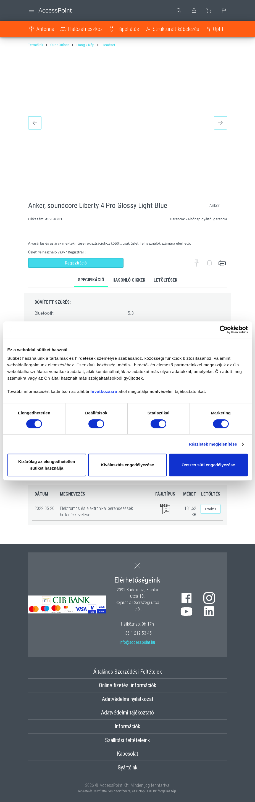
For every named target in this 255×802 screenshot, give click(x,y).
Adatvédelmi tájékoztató (127, 712)
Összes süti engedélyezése (208, 464)
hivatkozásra (103, 391)
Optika (220, 29)
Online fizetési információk (127, 685)
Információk (127, 726)
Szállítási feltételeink (127, 740)
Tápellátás (128, 29)
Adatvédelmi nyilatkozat (127, 699)
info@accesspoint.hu (137, 642)
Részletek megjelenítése (213, 444)
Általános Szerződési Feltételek (127, 671)
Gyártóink (128, 767)
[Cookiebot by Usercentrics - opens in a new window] (223, 329)
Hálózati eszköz (85, 29)
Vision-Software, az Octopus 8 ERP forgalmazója (142, 791)
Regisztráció (76, 263)
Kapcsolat (127, 753)
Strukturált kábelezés (176, 29)
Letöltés (210, 509)
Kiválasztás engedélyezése (127, 464)
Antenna (45, 29)
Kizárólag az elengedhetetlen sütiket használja (46, 464)
